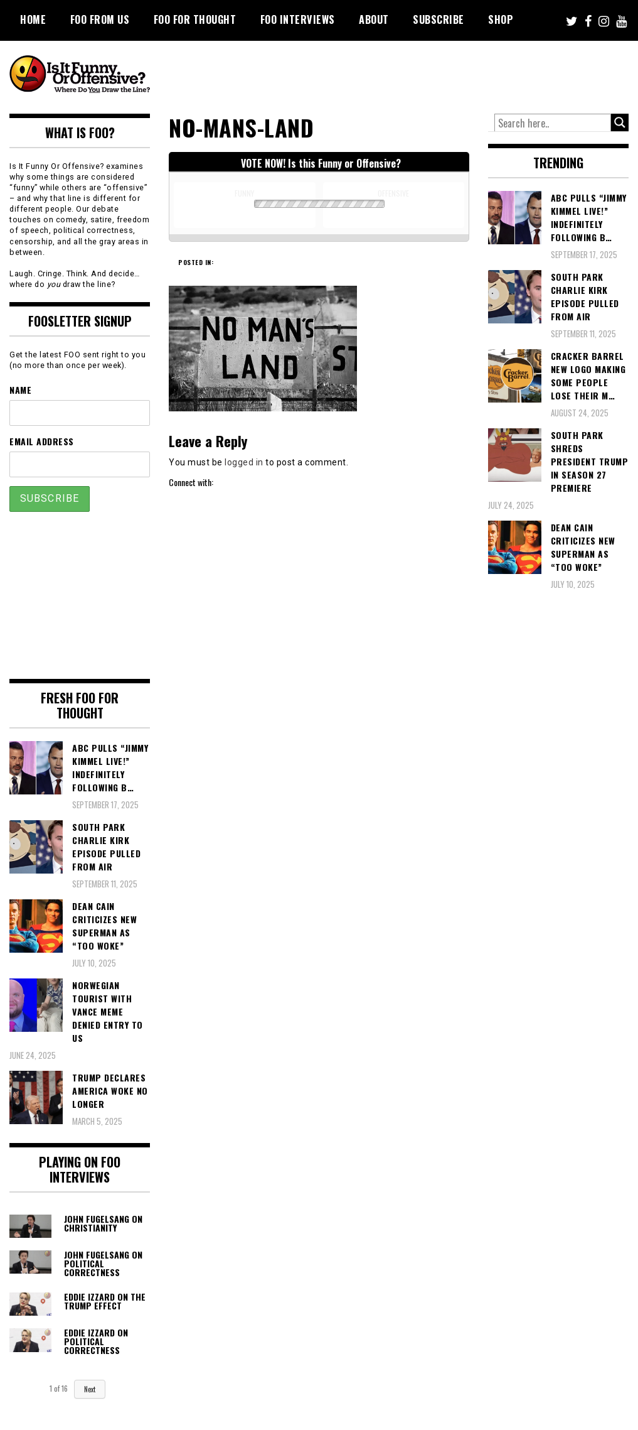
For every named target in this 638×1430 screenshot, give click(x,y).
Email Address (41, 441)
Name (20, 389)
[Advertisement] (403, 75)
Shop (500, 19)
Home (33, 19)
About (374, 19)
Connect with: (191, 482)
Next (89, 1389)
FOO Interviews (297, 19)
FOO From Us (100, 19)
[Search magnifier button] (620, 122)
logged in (244, 462)
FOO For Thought (195, 19)
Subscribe (438, 19)
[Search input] (552, 123)
